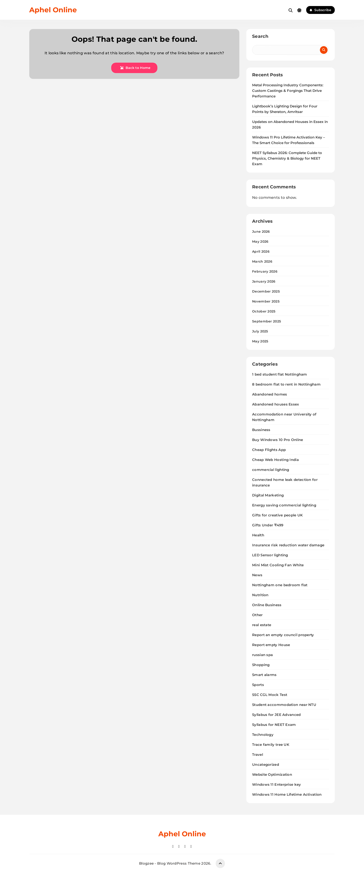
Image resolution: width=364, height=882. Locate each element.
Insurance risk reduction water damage (288, 545)
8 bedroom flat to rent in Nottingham (286, 384)
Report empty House (271, 645)
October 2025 (264, 311)
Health (258, 535)
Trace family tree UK (270, 744)
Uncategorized (265, 764)
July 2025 (260, 331)
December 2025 (266, 291)
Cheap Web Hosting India (275, 459)
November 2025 (266, 301)
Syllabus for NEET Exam (274, 724)
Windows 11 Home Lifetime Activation (287, 794)
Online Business (267, 605)
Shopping (261, 665)
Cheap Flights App (269, 449)
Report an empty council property (283, 635)
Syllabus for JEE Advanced (276, 714)
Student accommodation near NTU (284, 704)
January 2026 (264, 281)
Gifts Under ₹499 (267, 525)
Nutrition (260, 595)
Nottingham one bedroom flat (279, 585)
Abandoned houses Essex (275, 404)
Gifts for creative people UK (277, 515)
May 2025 (260, 341)
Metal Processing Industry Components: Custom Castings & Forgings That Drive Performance (287, 90)
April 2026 (261, 251)
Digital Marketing (268, 495)
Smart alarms (264, 675)
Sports (258, 684)
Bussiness (261, 430)
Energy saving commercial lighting (284, 505)
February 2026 (264, 271)
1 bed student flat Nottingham (279, 374)
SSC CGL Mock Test (269, 694)
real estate (261, 625)
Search (260, 36)
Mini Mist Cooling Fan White (278, 565)
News (257, 575)
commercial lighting (270, 469)
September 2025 (266, 321)
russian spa (262, 655)
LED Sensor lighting (270, 555)
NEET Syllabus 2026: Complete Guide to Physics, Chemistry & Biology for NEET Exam (287, 158)
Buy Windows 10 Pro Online (277, 440)
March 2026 (262, 261)
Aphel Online (53, 10)
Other (257, 615)
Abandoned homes (269, 394)
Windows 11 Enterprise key (276, 784)
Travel (257, 754)
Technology (262, 734)
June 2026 (261, 231)
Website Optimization (272, 774)
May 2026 (260, 241)
